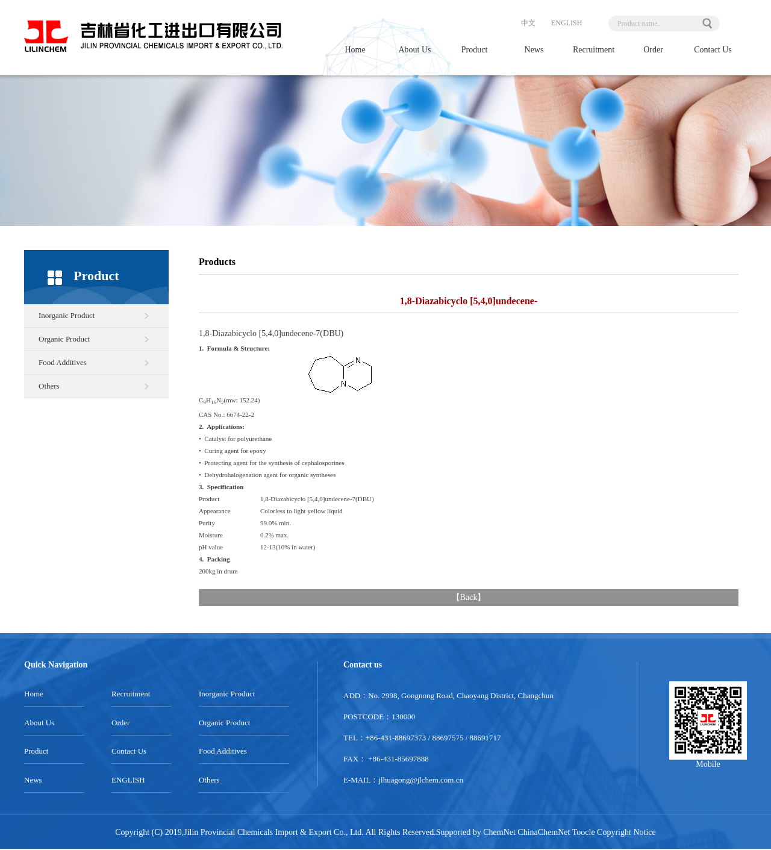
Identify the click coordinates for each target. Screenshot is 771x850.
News (534, 49)
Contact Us (713, 49)
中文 (528, 23)
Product (474, 49)
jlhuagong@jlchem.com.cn (421, 779)
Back (469, 597)
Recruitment (593, 49)
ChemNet (499, 832)
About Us (414, 49)
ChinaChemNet (543, 832)
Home (355, 49)
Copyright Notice (626, 832)
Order (653, 49)
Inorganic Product (67, 315)
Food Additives (63, 362)
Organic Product (64, 338)
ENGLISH (566, 23)
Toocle (583, 832)
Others (49, 385)
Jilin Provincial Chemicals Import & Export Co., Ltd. (274, 832)
